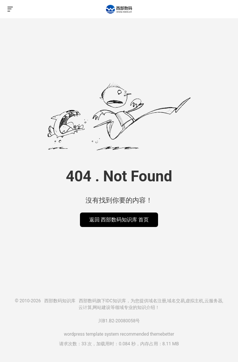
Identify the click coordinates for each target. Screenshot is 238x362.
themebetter (162, 334)
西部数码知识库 (119, 9)
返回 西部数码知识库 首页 (119, 220)
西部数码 (88, 300)
